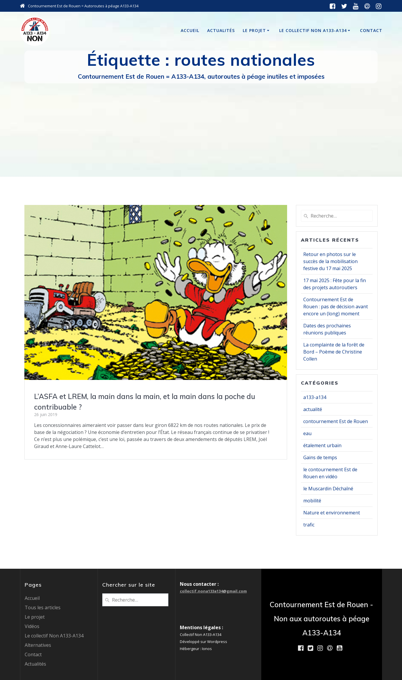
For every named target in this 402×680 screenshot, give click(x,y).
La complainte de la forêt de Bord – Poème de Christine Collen (333, 351)
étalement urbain (322, 445)
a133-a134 (314, 397)
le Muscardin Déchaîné (328, 488)
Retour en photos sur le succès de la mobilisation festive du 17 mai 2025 (330, 261)
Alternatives (38, 645)
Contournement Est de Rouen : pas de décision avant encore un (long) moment (335, 306)
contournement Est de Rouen (335, 421)
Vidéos (32, 626)
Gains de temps (320, 457)
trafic (308, 524)
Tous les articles (43, 607)
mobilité (312, 500)
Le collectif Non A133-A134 (313, 30)
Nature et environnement (331, 512)
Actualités (221, 30)
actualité (312, 409)
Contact (371, 30)
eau (307, 433)
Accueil (190, 30)
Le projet (254, 30)
